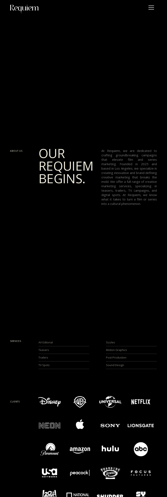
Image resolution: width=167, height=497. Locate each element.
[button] (151, 8)
